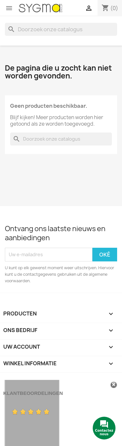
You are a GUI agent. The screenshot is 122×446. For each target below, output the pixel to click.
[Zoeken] (61, 29)
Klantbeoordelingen (33, 393)
